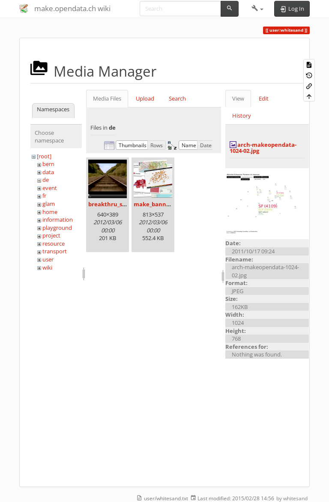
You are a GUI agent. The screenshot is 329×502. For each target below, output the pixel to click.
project (51, 235)
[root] (44, 156)
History (241, 115)
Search (177, 98)
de (45, 180)
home (49, 212)
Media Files (107, 98)
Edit (264, 98)
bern (48, 164)
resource (53, 243)
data (48, 172)
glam (48, 204)
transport (54, 251)
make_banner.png (159, 204)
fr (44, 195)
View (238, 98)
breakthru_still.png (115, 204)
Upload (145, 98)
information (57, 219)
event (49, 188)
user (48, 259)
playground (57, 228)
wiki (47, 267)
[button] (257, 8)
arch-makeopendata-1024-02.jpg (263, 147)
